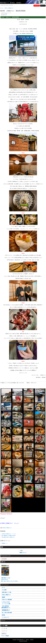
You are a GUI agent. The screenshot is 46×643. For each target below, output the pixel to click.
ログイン (4, 633)
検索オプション (23, 552)
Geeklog (25, 641)
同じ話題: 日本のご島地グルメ (8, 537)
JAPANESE (36, 5)
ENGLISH (43, 5)
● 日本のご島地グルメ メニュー (9, 533)
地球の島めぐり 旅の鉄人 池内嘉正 (10, 2)
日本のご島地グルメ (7, 527)
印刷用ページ (5, 543)
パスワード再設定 (5, 635)
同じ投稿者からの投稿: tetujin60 (8, 535)
